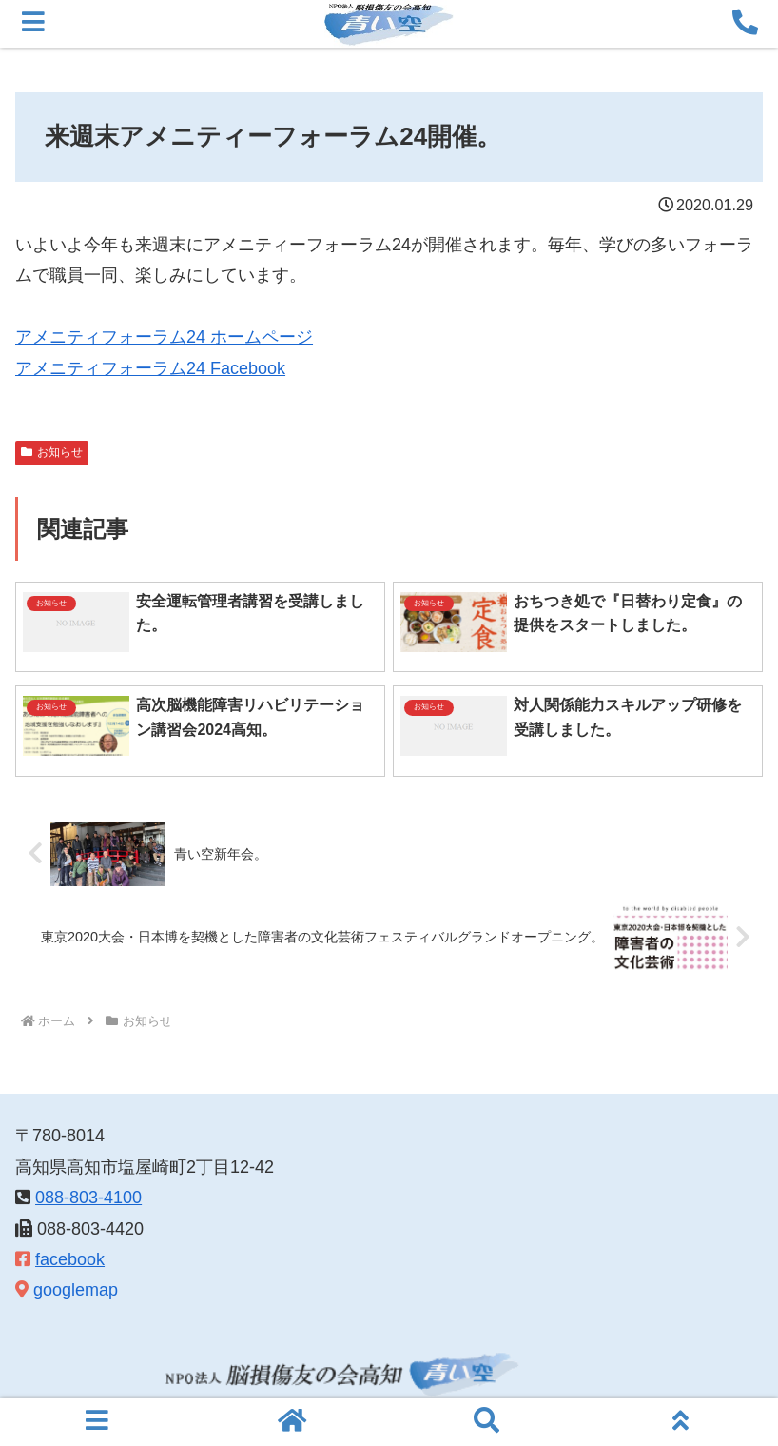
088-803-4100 (88, 1197)
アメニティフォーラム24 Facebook (150, 368)
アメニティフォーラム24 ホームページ (164, 337)
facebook (70, 1259)
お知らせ (52, 452)
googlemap (75, 1289)
